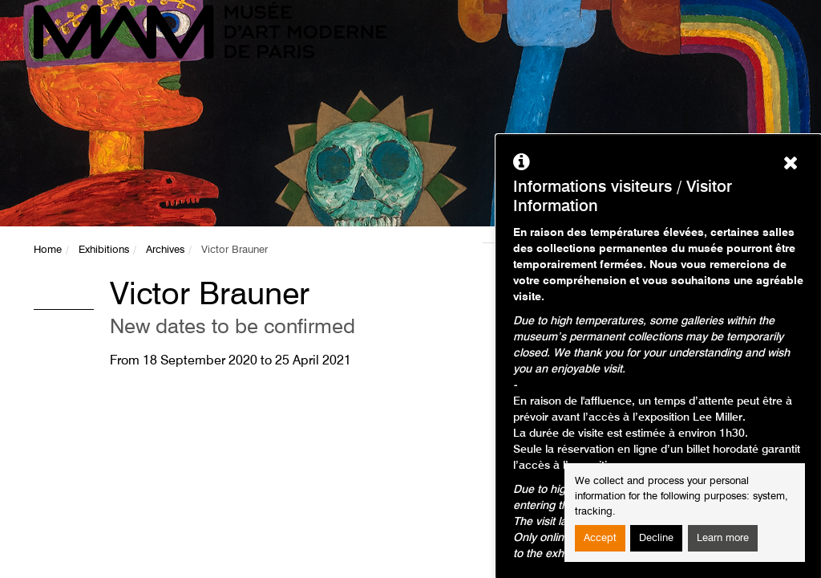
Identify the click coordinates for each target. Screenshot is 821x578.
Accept (600, 538)
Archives (165, 250)
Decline (656, 538)
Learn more (723, 538)
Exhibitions (104, 250)
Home (48, 250)
